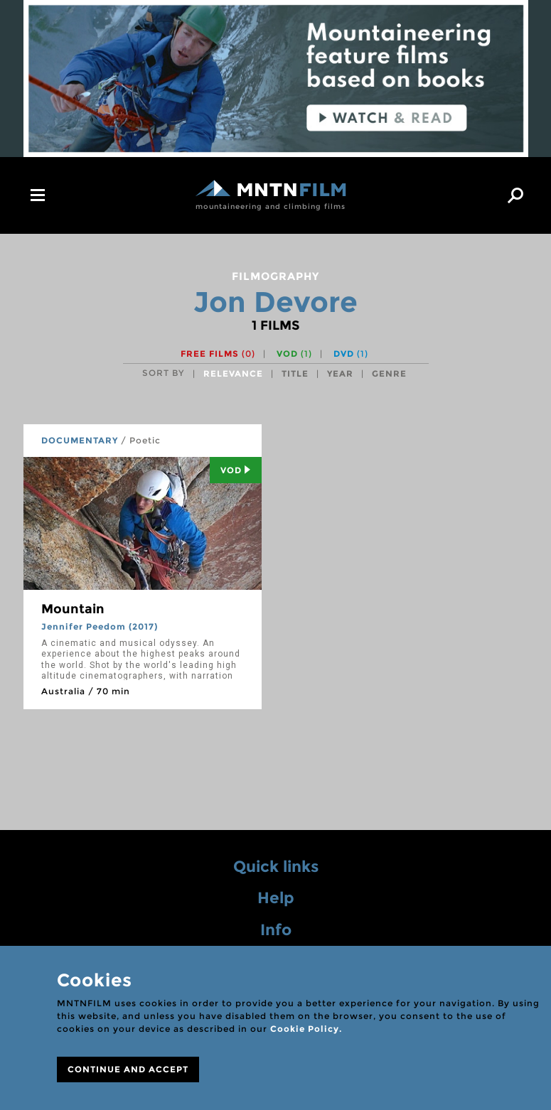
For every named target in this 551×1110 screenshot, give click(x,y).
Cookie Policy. (306, 1028)
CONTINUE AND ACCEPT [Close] (128, 1069)
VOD (294, 353)
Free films (218, 353)
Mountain (73, 609)
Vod (235, 470)
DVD (350, 353)
